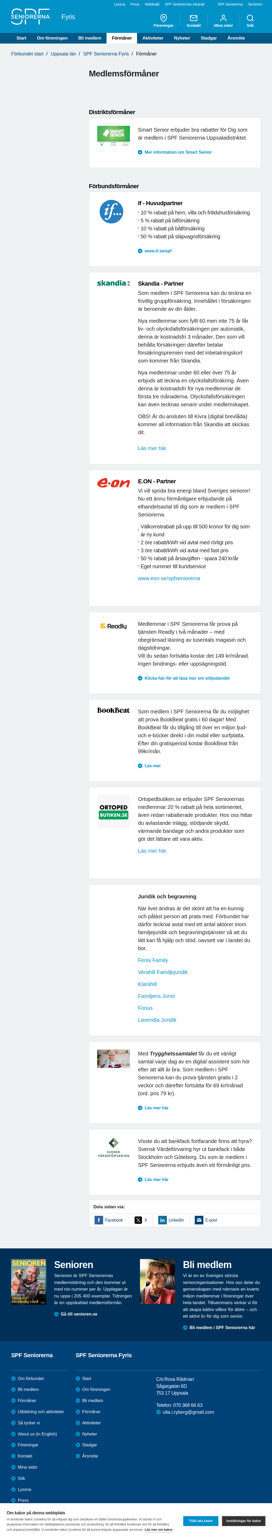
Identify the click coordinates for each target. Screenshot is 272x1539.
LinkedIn (176, 1220)
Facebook (114, 1220)
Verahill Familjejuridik (163, 972)
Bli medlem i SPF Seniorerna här (222, 1327)
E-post (211, 1220)
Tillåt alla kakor (201, 1521)
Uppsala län (63, 53)
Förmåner (122, 38)
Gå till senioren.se (79, 1314)
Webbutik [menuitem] (152, 4)
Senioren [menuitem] (255, 4)
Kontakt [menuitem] (194, 20)
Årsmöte (236, 38)
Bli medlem (89, 38)
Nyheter (182, 38)
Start (21, 38)
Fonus (146, 1008)
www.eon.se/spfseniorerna (169, 578)
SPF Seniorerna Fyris (106, 53)
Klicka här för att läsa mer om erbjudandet (187, 678)
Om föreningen (52, 38)
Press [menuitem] (134, 4)
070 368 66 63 (187, 1405)
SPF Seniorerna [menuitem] (230, 4)
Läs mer (152, 766)
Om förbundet (31, 1378)
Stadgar (209, 38)
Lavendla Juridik (157, 1020)
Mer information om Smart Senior (178, 152)
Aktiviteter (152, 38)
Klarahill (147, 984)
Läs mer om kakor (159, 1530)
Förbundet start (27, 53)
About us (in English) (37, 1434)
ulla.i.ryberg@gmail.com (188, 1412)
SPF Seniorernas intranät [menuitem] (184, 4)
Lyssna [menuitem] (119, 4)
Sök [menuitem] (250, 20)
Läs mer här (152, 448)
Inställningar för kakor (243, 1521)
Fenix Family (153, 960)
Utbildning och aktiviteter (41, 1411)
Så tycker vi (29, 1423)
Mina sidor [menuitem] (223, 20)
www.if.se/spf (158, 251)
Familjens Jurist (156, 996)
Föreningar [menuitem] (163, 20)
